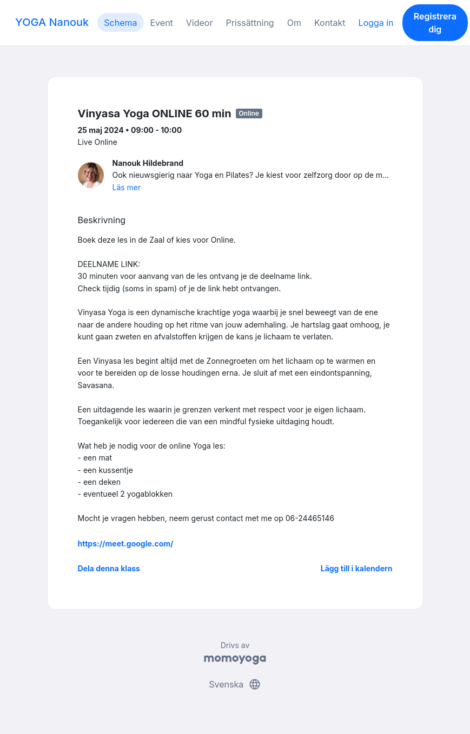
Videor (199, 22)
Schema (120, 22)
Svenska (235, 684)
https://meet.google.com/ (126, 543)
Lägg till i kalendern (357, 568)
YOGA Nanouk (52, 22)
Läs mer (126, 187)
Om (294, 22)
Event (161, 22)
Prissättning (250, 22)
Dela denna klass (109, 568)
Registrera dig (435, 23)
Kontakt (329, 22)
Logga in (375, 22)
